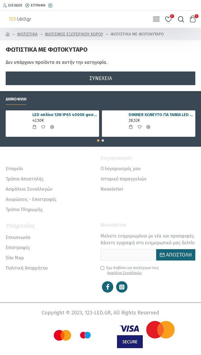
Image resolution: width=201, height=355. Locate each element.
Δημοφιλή (16, 99)
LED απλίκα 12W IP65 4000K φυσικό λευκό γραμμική (64, 114)
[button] (98, 140)
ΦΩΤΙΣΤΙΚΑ (27, 34)
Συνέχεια (100, 78)
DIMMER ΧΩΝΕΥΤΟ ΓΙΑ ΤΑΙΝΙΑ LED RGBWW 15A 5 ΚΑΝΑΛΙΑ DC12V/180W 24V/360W (161, 114)
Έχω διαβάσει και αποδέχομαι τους (130, 271)
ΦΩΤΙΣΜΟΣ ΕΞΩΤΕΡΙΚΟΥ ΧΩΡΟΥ (74, 34)
